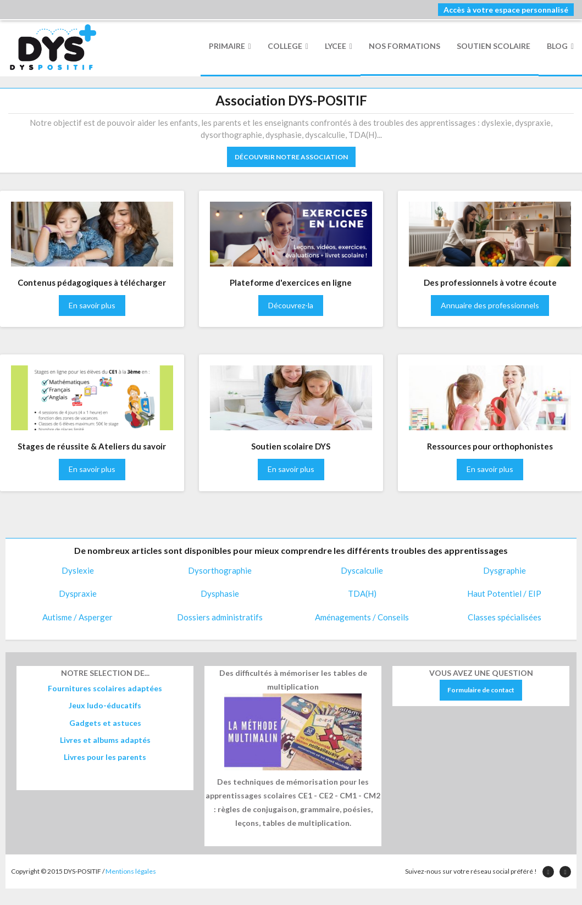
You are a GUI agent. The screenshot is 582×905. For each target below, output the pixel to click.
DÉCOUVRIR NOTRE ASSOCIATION (291, 157)
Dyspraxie (78, 593)
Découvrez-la (290, 305)
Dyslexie (78, 570)
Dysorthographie (220, 570)
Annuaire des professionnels (490, 305)
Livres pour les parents (105, 757)
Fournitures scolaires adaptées (105, 688)
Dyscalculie (362, 570)
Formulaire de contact (480, 690)
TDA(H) (362, 593)
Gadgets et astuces (105, 723)
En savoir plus (92, 305)
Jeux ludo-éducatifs (105, 705)
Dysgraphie (504, 570)
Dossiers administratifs (220, 617)
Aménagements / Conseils (362, 617)
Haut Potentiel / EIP (504, 593)
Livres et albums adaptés (105, 740)
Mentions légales (131, 871)
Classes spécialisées (504, 617)
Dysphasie (220, 593)
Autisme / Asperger (77, 617)
